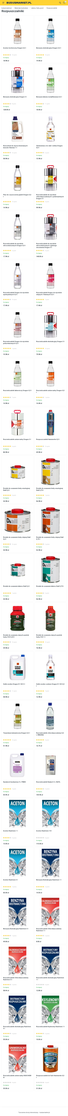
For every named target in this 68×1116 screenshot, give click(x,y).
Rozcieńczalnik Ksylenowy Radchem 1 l (50, 1027)
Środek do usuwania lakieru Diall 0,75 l (50, 586)
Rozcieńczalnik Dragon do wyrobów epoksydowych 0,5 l (16, 293)
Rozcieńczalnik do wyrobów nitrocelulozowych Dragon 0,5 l (14, 244)
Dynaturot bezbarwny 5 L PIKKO (14, 782)
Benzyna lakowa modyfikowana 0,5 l (49, 97)
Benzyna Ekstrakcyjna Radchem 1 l (48, 880)
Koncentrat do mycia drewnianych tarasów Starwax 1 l (15, 147)
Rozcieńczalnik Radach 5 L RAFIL (48, 782)
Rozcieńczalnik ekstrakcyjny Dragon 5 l (50, 341)
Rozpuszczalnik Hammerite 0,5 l (47, 439)
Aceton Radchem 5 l (10, 880)
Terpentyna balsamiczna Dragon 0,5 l (16, 733)
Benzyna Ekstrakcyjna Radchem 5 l (15, 929)
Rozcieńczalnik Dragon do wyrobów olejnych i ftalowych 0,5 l (49, 293)
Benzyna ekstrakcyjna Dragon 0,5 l (48, 48)
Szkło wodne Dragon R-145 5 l (14, 684)
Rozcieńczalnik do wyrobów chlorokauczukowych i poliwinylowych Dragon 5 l (50, 196)
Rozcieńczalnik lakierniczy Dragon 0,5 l (17, 390)
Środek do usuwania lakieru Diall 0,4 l (16, 586)
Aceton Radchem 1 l (10, 831)
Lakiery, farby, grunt (37, 8)
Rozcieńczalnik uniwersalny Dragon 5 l (17, 439)
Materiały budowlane (21, 8)
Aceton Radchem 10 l (44, 831)
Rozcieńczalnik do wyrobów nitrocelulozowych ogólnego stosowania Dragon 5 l (46, 245)
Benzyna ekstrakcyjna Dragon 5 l (15, 97)
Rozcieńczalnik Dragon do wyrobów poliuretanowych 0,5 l (16, 342)
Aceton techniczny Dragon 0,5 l (14, 48)
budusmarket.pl (7, 8)
